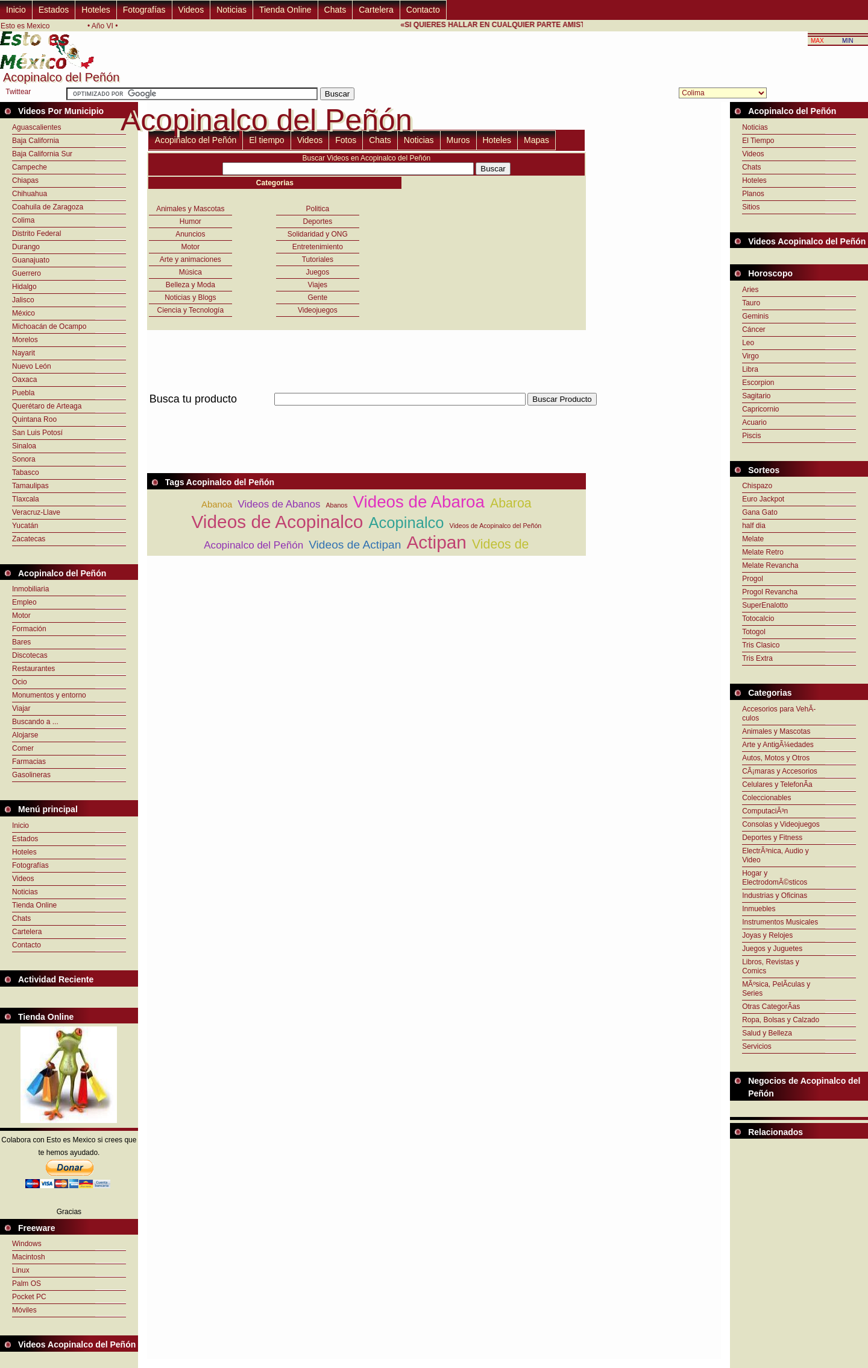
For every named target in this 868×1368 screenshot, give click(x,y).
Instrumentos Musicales (780, 922)
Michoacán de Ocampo (49, 326)
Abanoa (216, 504)
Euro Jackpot (763, 499)
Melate (753, 539)
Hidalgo (24, 286)
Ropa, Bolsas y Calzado (780, 1020)
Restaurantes (33, 668)
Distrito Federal (36, 233)
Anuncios (190, 234)
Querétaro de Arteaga (46, 406)
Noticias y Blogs (190, 297)
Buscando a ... (35, 721)
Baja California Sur (42, 154)
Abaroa (511, 503)
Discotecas (30, 655)
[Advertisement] (366, 412)
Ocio (19, 682)
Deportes (317, 221)
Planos (753, 193)
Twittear (18, 91)
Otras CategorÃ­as (771, 1006)
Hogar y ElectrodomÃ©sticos (774, 877)
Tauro (751, 303)
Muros (458, 140)
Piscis (751, 435)
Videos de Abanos (278, 504)
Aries (750, 289)
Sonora (24, 459)
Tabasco (25, 472)
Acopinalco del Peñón (195, 140)
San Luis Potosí (37, 432)
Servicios (757, 1046)
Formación (29, 629)
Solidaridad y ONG (318, 234)
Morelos (25, 340)
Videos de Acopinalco (277, 522)
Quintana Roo (34, 419)
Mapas (536, 140)
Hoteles (95, 9)
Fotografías (144, 9)
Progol (752, 578)
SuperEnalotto (765, 605)
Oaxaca (24, 379)
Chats (335, 9)
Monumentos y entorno (49, 695)
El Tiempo (758, 140)
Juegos (317, 272)
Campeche (29, 167)
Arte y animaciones (190, 259)
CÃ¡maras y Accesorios (779, 771)
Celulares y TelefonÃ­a (777, 784)
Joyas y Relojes (767, 935)
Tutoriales (317, 259)
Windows (27, 1243)
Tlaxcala (25, 499)
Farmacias (29, 761)
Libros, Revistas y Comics (770, 966)
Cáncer (754, 329)
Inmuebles (758, 909)
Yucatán (25, 525)
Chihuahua (29, 193)
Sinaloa (24, 446)
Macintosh (28, 1257)
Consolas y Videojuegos (781, 824)
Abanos (336, 505)
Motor (21, 615)
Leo (748, 343)
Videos (191, 9)
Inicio (16, 9)
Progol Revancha (769, 592)
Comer (23, 748)
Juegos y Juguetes (772, 948)
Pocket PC (29, 1297)
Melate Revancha (770, 565)
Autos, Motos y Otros (776, 758)
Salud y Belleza (767, 1033)
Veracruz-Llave (36, 512)
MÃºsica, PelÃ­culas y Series (776, 988)
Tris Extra (757, 658)
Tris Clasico (760, 645)
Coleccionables (766, 798)
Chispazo (757, 486)
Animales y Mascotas (190, 209)
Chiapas (25, 180)
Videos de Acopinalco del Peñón (496, 525)
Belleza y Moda (190, 285)
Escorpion (758, 382)
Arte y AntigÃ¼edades (778, 744)
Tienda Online (285, 9)
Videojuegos (318, 310)
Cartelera (376, 9)
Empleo (24, 602)
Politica (318, 209)
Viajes (317, 285)
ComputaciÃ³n (765, 811)
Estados (54, 9)
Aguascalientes (36, 127)
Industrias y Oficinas (774, 895)
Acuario (754, 422)
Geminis (755, 316)
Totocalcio (758, 618)
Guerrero (26, 273)
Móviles (24, 1310)
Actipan (436, 542)
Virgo (750, 356)
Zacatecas (28, 539)
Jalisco (23, 300)
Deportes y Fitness (772, 837)
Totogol (754, 632)
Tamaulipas (30, 486)
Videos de (500, 544)
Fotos (345, 140)
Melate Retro (763, 552)
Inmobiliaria (30, 589)
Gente (317, 297)
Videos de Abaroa (419, 501)
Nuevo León (31, 366)
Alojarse (25, 735)
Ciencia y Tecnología (190, 310)
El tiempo (266, 140)
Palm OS (26, 1283)
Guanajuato (30, 260)
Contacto (423, 9)
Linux (21, 1270)
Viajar (21, 708)
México (23, 313)
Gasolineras (31, 775)
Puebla (23, 393)
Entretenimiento (317, 247)
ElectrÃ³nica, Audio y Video (775, 855)
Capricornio (760, 409)
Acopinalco (406, 522)
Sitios (751, 207)
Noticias (231, 9)
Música (190, 272)
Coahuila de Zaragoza (47, 207)
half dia (754, 525)
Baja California (35, 140)
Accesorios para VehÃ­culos (779, 713)
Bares (21, 642)
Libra (750, 369)
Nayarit (23, 353)
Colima (23, 220)
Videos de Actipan (355, 544)
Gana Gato (760, 512)
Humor (190, 221)
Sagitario (756, 396)
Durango (26, 247)
